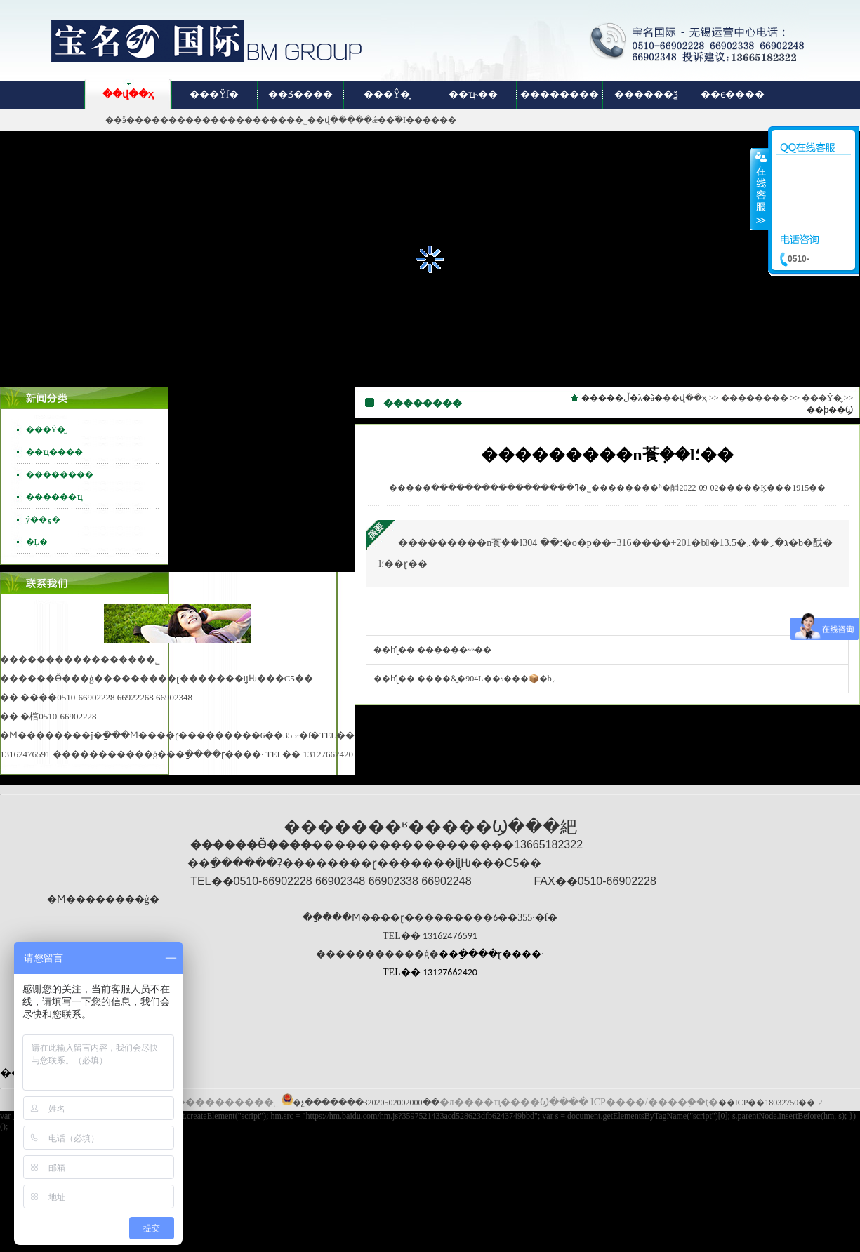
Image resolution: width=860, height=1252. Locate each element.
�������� (559, 94)
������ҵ (54, 497)
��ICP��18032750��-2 (770, 1102)
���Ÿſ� (214, 94)
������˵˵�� (454, 650)
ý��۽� (43, 519)
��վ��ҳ (128, 94)
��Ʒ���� (300, 94)
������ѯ (646, 94)
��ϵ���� (733, 94)
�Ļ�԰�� (37, 542)
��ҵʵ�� (473, 94)
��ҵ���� (54, 452)
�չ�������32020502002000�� (366, 1102)
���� (759, 188)
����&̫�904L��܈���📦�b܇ (486, 679)
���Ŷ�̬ (387, 94)
